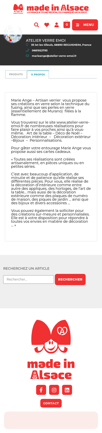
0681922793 (40, 50)
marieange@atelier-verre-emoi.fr (54, 55)
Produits (16, 74)
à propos (38, 74)
